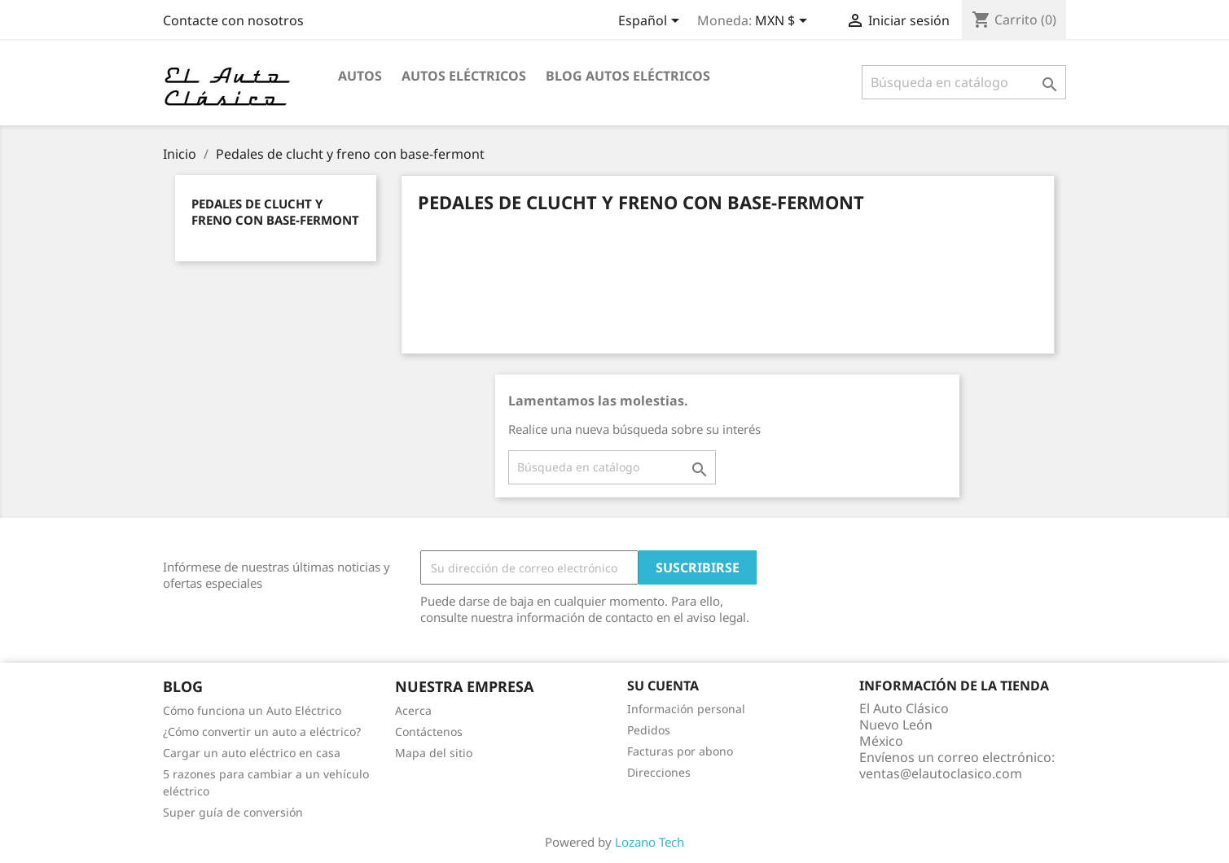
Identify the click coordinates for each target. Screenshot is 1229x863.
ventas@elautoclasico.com (940, 773)
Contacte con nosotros (233, 20)
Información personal (686, 708)
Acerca (413, 710)
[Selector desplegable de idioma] (651, 22)
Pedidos (648, 730)
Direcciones (659, 772)
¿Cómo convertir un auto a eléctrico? (262, 731)
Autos (360, 76)
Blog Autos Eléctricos (628, 76)
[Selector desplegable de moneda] (784, 22)
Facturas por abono (680, 751)
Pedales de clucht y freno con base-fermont (275, 211)
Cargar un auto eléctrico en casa (251, 752)
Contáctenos (429, 731)
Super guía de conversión (233, 812)
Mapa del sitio (433, 752)
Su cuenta (663, 685)
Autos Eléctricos (464, 76)
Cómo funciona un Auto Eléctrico (252, 710)
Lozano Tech (649, 842)
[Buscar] (964, 82)
